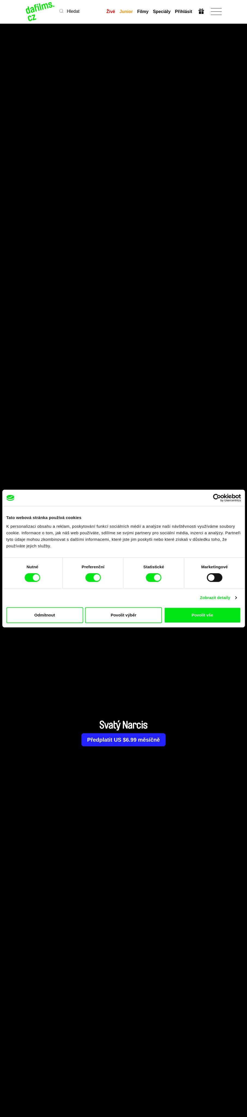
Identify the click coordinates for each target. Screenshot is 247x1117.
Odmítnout (44, 615)
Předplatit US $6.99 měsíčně (123, 740)
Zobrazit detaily (215, 597)
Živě (110, 11)
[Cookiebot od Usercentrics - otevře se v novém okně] (217, 498)
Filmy (143, 11)
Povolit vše (202, 615)
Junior (126, 11)
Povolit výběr (123, 615)
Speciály (161, 11)
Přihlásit (183, 11)
